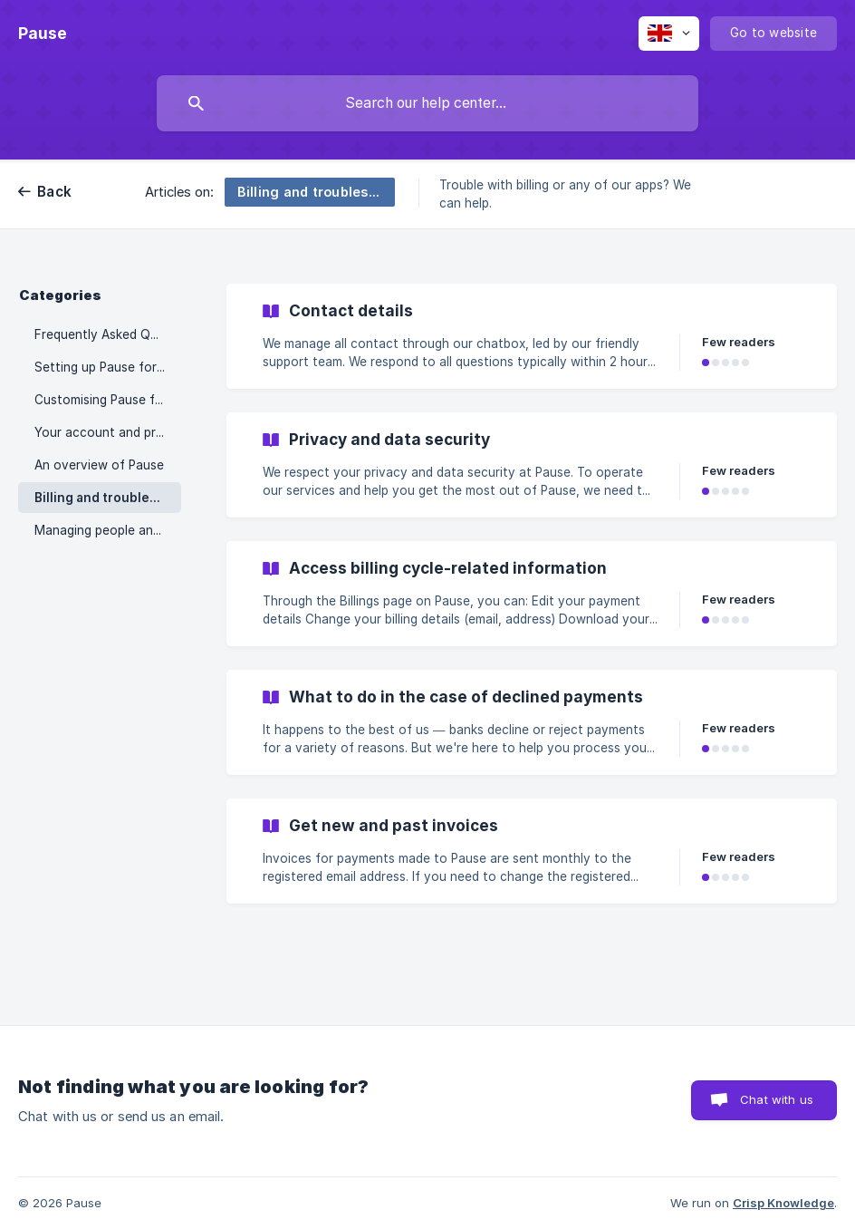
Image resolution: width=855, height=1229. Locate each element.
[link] (531, 336)
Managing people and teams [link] (107, 530)
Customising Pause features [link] (107, 399)
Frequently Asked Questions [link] (107, 334)
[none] (42, 33)
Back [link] (54, 191)
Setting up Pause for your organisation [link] (107, 367)
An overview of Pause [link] (99, 465)
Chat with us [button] (776, 1099)
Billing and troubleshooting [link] (107, 497)
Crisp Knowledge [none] (783, 1202)
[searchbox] (427, 103)
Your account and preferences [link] (107, 432)
